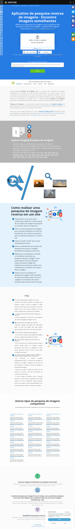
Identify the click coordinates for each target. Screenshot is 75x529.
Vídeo (34, 84)
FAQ (45, 84)
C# (42, 113)
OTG (33, 157)
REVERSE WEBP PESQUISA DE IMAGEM (35, 430)
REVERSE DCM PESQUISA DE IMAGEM (53, 436)
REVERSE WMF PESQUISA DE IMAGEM (17, 457)
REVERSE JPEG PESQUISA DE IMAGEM (35, 414)
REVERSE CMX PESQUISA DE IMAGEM (17, 436)
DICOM (46, 155)
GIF (26, 157)
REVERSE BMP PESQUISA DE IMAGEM (53, 420)
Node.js (62, 113)
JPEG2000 (16, 155)
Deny (65, 523)
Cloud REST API (35, 115)
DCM (52, 155)
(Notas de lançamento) (37, 526)
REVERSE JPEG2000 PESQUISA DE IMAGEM (36, 420)
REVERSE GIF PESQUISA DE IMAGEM (34, 446)
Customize (53, 523)
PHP (49, 113)
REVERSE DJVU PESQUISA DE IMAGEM (35, 441)
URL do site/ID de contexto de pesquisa (37, 61)
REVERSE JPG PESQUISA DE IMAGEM (16, 414)
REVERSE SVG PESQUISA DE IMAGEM (53, 452)
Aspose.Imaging (25, 517)
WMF (45, 157)
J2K (57, 153)
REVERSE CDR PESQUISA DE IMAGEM (53, 430)
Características (28, 84)
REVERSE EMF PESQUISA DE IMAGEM (17, 446)
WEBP (34, 155)
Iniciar (37, 71)
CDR (38, 155)
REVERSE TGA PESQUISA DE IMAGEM (17, 430)
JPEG (49, 153)
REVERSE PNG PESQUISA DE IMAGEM (35, 452)
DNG (18, 157)
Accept (59, 519)
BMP (22, 155)
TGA (29, 155)
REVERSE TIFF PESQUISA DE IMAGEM (35, 425)
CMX (42, 155)
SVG (41, 157)
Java (52, 113)
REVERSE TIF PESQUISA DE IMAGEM (16, 425)
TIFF (25, 155)
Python (45, 113)
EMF (22, 157)
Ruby (11, 115)
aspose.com (36, 29)
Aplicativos (51, 84)
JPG (46, 153)
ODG (30, 157)
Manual (40, 84)
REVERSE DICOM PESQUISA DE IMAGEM (35, 436)
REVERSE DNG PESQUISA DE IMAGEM (53, 441)
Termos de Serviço (52, 54)
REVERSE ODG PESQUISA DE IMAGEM (53, 446)
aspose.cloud (49, 29)
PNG (37, 157)
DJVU (14, 157)
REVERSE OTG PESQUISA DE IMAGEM (17, 452)
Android (57, 113)
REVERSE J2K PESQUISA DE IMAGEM (16, 420)
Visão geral (19, 84)
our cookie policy (56, 516)
